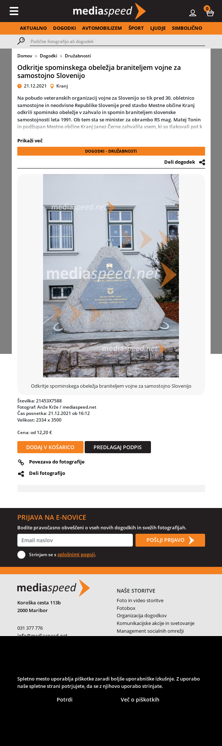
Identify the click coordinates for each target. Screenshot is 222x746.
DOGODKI (64, 28)
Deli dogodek (179, 162)
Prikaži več (30, 140)
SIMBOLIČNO (187, 28)
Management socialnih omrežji (150, 631)
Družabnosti (78, 55)
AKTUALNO (33, 28)
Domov (24, 55)
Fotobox (126, 608)
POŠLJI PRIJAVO (170, 540)
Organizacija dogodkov (142, 615)
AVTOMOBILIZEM (102, 28)
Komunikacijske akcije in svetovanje (155, 623)
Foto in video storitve (140, 600)
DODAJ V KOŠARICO (50, 447)
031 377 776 (30, 628)
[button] (210, 12)
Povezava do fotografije (57, 461)
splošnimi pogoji (76, 554)
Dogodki (48, 55)
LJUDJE (158, 28)
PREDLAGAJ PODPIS (118, 447)
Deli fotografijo (47, 473)
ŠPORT (136, 28)
